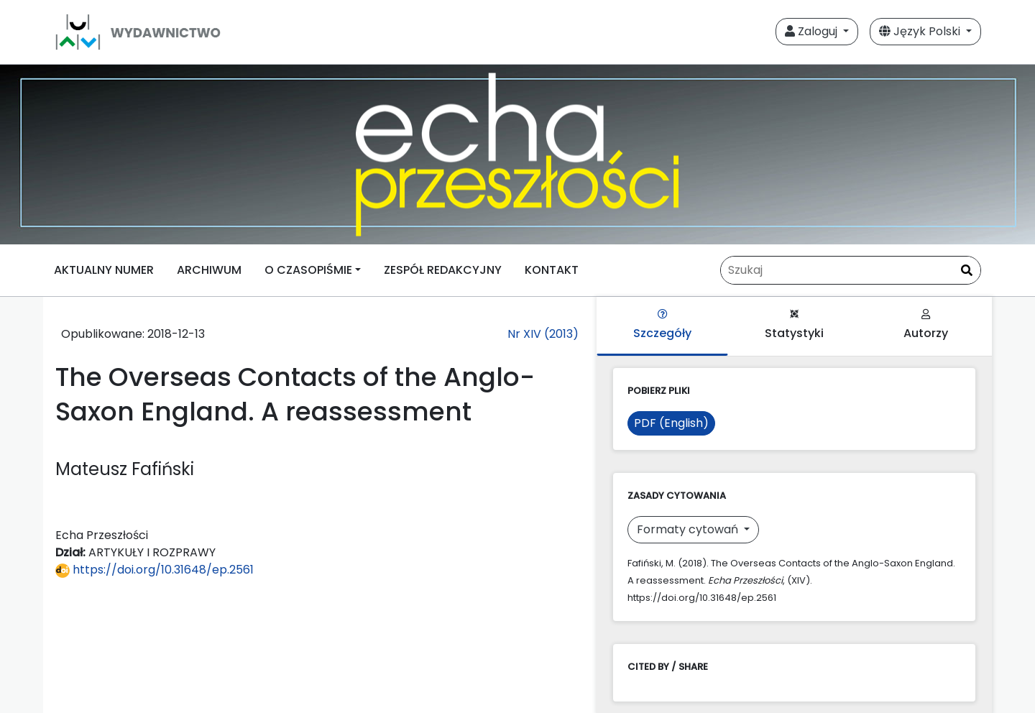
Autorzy (925, 325)
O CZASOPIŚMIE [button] (308, 270)
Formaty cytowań (689, 529)
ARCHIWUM (209, 270)
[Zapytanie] (850, 270)
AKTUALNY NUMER (104, 270)
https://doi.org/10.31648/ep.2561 (154, 569)
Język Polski (921, 31)
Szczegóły (662, 325)
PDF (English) (671, 423)
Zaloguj (812, 31)
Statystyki (794, 325)
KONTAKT (552, 270)
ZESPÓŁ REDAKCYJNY (443, 270)
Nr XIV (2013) (543, 334)
